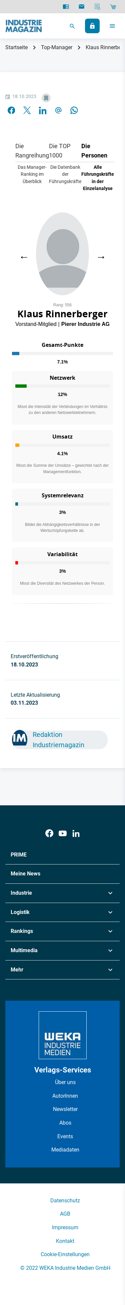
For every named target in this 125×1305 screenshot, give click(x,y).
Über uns (65, 1082)
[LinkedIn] (76, 833)
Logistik (20, 912)
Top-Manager (56, 47)
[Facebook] (49, 833)
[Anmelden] (92, 26)
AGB (65, 1214)
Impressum (65, 1227)
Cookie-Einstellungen (65, 1254)
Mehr (17, 969)
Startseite (16, 47)
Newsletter (65, 1109)
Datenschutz (65, 1200)
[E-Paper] (65, 6)
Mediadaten (65, 1150)
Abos (65, 1123)
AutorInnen (65, 1096)
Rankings (22, 931)
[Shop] (113, 6)
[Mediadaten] (97, 6)
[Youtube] (63, 833)
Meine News (25, 873)
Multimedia (24, 950)
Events (65, 1136)
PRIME (19, 855)
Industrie (21, 893)
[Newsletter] (81, 6)
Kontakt (65, 1241)
